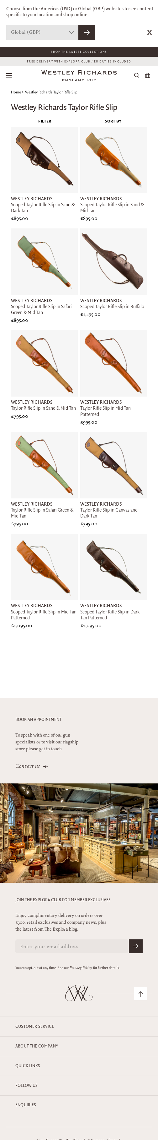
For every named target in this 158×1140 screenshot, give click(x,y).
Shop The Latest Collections (79, 51)
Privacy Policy (81, 968)
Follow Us (26, 1085)
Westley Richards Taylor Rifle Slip (51, 92)
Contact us (27, 766)
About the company (36, 1046)
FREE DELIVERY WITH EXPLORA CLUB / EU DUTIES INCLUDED (79, 61)
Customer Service (34, 1026)
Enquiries (25, 1105)
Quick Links (27, 1066)
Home (16, 92)
